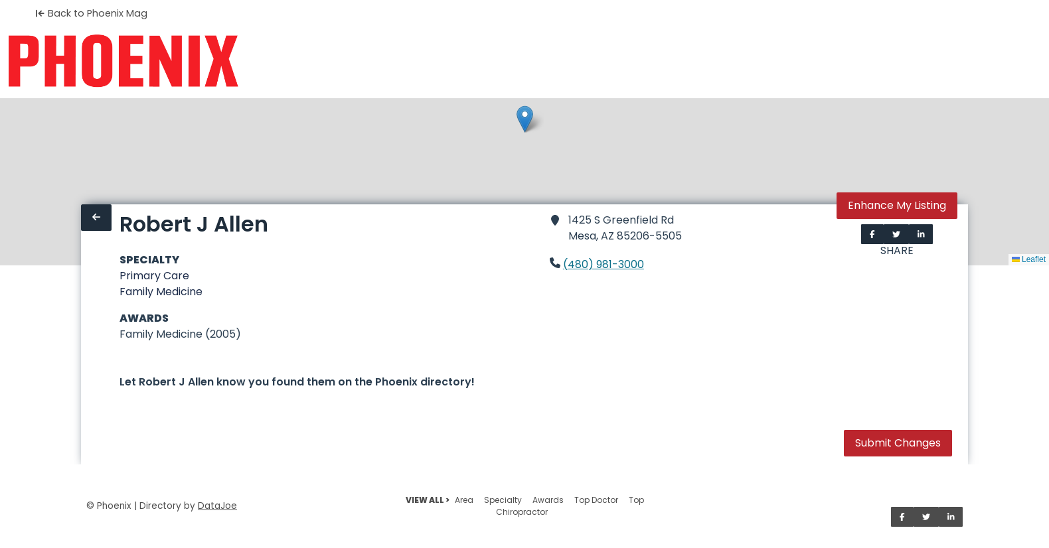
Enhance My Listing (897, 205)
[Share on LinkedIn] (921, 234)
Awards (548, 500)
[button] (525, 119)
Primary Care (154, 275)
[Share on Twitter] (896, 234)
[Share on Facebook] (872, 234)
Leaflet (1029, 259)
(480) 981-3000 (603, 264)
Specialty (503, 500)
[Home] (123, 61)
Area (464, 500)
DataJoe (217, 506)
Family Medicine (161, 291)
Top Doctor (596, 500)
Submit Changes (898, 442)
